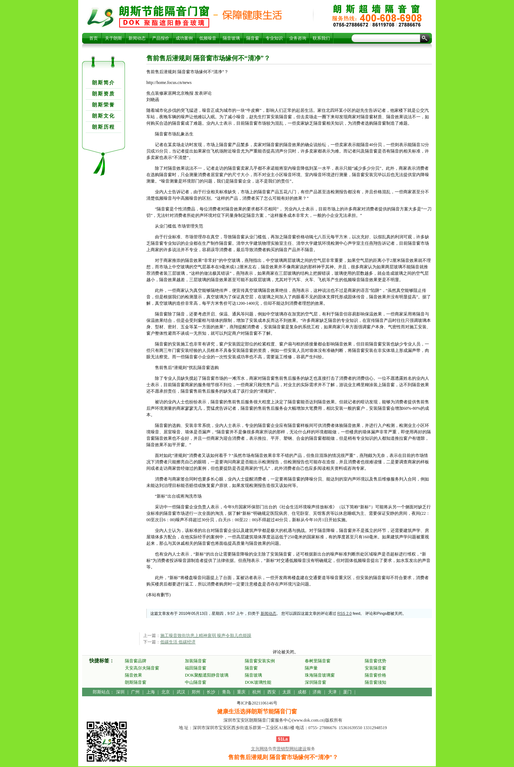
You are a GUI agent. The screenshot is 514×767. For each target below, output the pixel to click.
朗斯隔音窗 (135, 682)
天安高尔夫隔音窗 (142, 668)
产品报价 (160, 38)
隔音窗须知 (375, 682)
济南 (317, 691)
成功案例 (184, 38)
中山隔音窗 (195, 682)
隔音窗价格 (375, 675)
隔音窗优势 (375, 660)
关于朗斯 (113, 38)
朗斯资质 (103, 93)
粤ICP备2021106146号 (257, 703)
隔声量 (311, 668)
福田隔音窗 (195, 668)
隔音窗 (252, 38)
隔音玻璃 (231, 38)
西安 (271, 691)
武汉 (181, 691)
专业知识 (274, 38)
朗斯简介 (103, 82)
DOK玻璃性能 (258, 682)
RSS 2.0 (344, 613)
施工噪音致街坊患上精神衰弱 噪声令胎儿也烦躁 (205, 635)
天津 (332, 691)
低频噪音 (207, 38)
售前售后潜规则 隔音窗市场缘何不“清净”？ (164, 16)
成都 (302, 691)
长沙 (211, 691)
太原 (286, 691)
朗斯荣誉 (103, 105)
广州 (135, 691)
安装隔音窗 (375, 668)
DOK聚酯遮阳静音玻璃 (206, 675)
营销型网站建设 (292, 748)
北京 (165, 691)
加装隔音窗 (195, 660)
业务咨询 (297, 38)
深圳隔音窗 (315, 682)
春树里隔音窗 (318, 660)
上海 (150, 691)
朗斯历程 (103, 127)
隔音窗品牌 (135, 660)
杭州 (256, 691)
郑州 (196, 691)
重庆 (241, 691)
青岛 (226, 691)
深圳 (120, 691)
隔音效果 (133, 675)
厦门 (347, 691)
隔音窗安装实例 (260, 660)
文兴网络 (259, 748)
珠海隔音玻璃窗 (320, 675)
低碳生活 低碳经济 (178, 641)
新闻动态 (137, 38)
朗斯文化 (103, 116)
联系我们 (321, 38)
